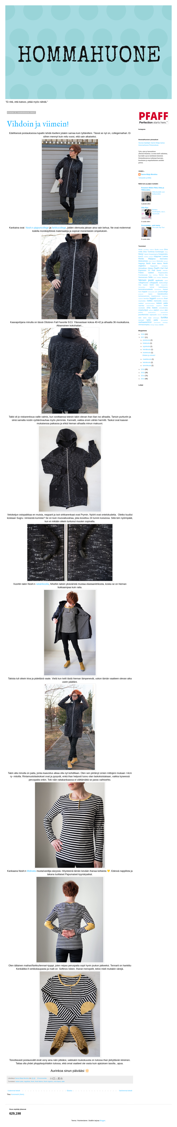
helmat (152, 287)
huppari (144, 292)
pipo (166, 310)
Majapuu (152, 259)
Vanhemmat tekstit (125, 1091)
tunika (164, 317)
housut (165, 289)
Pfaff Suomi (156, 270)
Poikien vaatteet (146, 273)
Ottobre (150, 268)
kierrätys (146, 298)
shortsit (160, 314)
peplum (156, 310)
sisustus (165, 314)
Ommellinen (142, 268)
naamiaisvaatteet (150, 303)
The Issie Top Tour (158, 227)
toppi (149, 318)
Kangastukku (163, 254)
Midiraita (31, 871)
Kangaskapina (153, 254)
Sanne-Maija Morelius (149, 174)
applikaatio (159, 280)
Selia (150, 277)
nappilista (27, 1081)
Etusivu (69, 1091)
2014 (143, 376)
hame (152, 285)
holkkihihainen (163, 287)
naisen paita (19, 1081)
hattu (157, 285)
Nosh (32, 1081)
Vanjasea (165, 277)
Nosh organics (48, 1081)
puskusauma (151, 312)
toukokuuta (147, 352)
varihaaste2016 (144, 322)
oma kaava (57, 1081)
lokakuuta (146, 343)
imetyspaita (151, 291)
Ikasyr (140, 254)
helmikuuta (147, 362)
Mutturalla (160, 261)
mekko (149, 301)
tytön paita (152, 320)
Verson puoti (146, 280)
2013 (143, 379)
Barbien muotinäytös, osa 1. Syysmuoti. (158, 211)
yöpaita (161, 324)
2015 (143, 373)
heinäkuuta (147, 349)
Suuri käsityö (157, 277)
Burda (157, 249)
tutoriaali (141, 320)
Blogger (102, 1121)
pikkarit (162, 310)
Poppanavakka (163, 273)
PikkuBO (165, 270)
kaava (150, 294)
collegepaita (153, 283)
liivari (166, 298)
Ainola (140, 249)
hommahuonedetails (145, 289)
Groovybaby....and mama (150, 225)
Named (166, 261)
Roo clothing (153, 275)
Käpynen (157, 256)
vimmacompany (144, 325)
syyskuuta (146, 346)
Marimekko (164, 259)
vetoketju (165, 322)
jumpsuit (140, 294)
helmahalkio (141, 287)
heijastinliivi (164, 285)
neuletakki (141, 308)
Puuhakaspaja (142, 275)
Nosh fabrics (39, 1081)
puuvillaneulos (143, 315)
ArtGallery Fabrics (148, 249)
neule (166, 305)
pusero (140, 312)
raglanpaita (153, 314)
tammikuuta (147, 365)
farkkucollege (59, 227)
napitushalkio (150, 305)
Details (161, 249)
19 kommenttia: (42, 1078)
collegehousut (143, 283)
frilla (139, 285)
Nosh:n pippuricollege (37, 227)
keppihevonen (155, 296)
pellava (151, 310)
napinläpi (141, 305)
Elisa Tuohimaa (149, 252)
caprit (166, 280)
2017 (143, 337)
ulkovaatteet (164, 320)
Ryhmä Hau (163, 275)
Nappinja (141, 263)
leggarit (153, 298)
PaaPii (156, 268)
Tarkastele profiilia (144, 178)
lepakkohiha (160, 298)
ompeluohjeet (143, 310)
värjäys (156, 324)
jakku (156, 291)
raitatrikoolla (42, 584)
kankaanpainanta (143, 296)
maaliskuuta (147, 359)
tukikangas (156, 318)
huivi (139, 291)
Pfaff (162, 268)
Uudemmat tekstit (14, 1091)
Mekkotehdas (143, 261)
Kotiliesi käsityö (148, 256)
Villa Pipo (144, 208)
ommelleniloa (163, 308)
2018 (143, 334)
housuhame (158, 289)
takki (63, 1081)
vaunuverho (157, 322)
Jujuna (146, 254)
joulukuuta (147, 340)
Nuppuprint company (159, 266)
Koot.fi (140, 256)
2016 (143, 369)
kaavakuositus (163, 294)
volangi (152, 324)
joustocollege (163, 292)
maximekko (142, 301)
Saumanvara (142, 277)
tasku (145, 318)
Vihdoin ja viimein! (38, 124)
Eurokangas (159, 252)
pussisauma (164, 312)
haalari (145, 285)
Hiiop (166, 252)
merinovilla (157, 301)
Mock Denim (152, 261)
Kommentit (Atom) (17, 1094)
